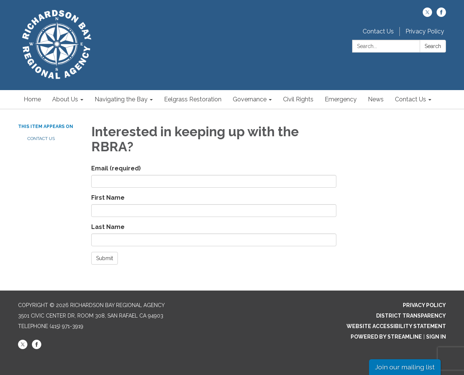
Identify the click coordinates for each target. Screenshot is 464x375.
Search (433, 46)
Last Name (108, 226)
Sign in (436, 337)
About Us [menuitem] (65, 99)
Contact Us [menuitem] (410, 99)
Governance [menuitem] (250, 99)
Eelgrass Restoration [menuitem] (192, 99)
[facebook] (441, 14)
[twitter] (427, 14)
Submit (104, 258)
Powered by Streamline (386, 337)
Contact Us (378, 31)
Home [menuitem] (32, 99)
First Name (108, 197)
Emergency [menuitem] (341, 99)
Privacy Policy (424, 31)
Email (116, 168)
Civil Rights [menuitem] (298, 99)
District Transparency (411, 316)
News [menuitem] (376, 99)
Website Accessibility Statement (396, 326)
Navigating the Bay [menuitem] (121, 99)
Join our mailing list (405, 367)
